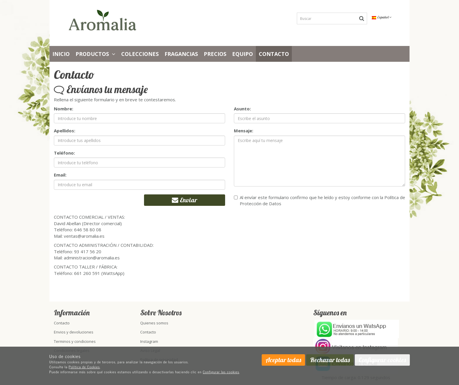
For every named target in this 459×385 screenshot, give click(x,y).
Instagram (149, 341)
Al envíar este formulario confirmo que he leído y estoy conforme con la (319, 200)
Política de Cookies (84, 367)
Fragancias (181, 53)
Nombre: (63, 109)
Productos (95, 53)
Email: (60, 175)
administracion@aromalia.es (92, 258)
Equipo (242, 53)
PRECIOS (215, 53)
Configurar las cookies (221, 372)
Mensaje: (243, 131)
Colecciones (140, 53)
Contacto (274, 53)
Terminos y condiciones (75, 341)
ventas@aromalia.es (84, 236)
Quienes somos (154, 323)
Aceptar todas (283, 360)
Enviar (184, 200)
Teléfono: (64, 153)
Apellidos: (64, 131)
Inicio (61, 53)
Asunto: (242, 109)
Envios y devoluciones (73, 332)
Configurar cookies (382, 360)
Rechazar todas (330, 360)
